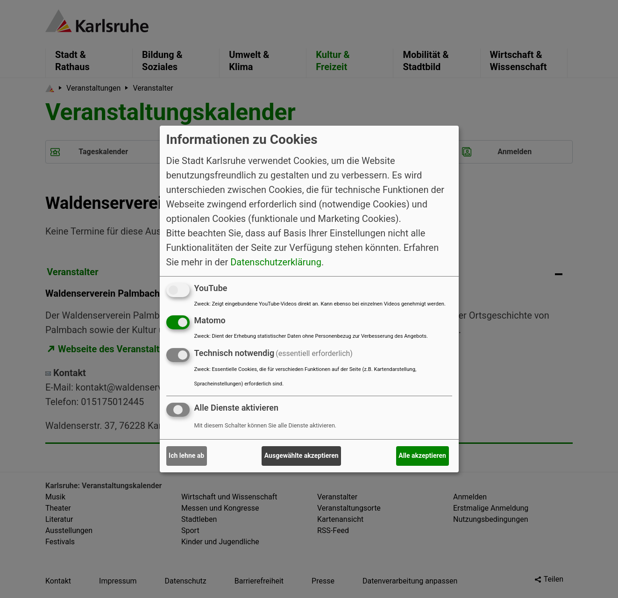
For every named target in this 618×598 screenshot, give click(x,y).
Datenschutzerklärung (275, 261)
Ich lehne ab (186, 455)
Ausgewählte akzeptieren (301, 455)
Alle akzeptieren (422, 455)
